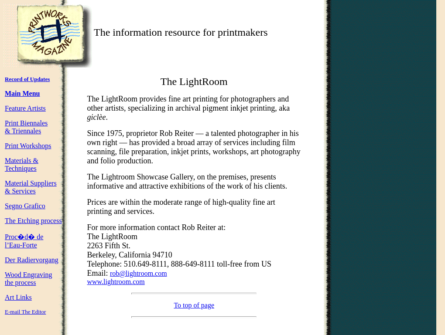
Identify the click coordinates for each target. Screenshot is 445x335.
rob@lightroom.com (138, 273)
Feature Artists (25, 108)
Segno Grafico (25, 206)
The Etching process (33, 220)
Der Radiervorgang (31, 260)
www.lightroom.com (115, 281)
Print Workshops (28, 145)
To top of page (194, 305)
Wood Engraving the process (28, 278)
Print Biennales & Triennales (26, 127)
